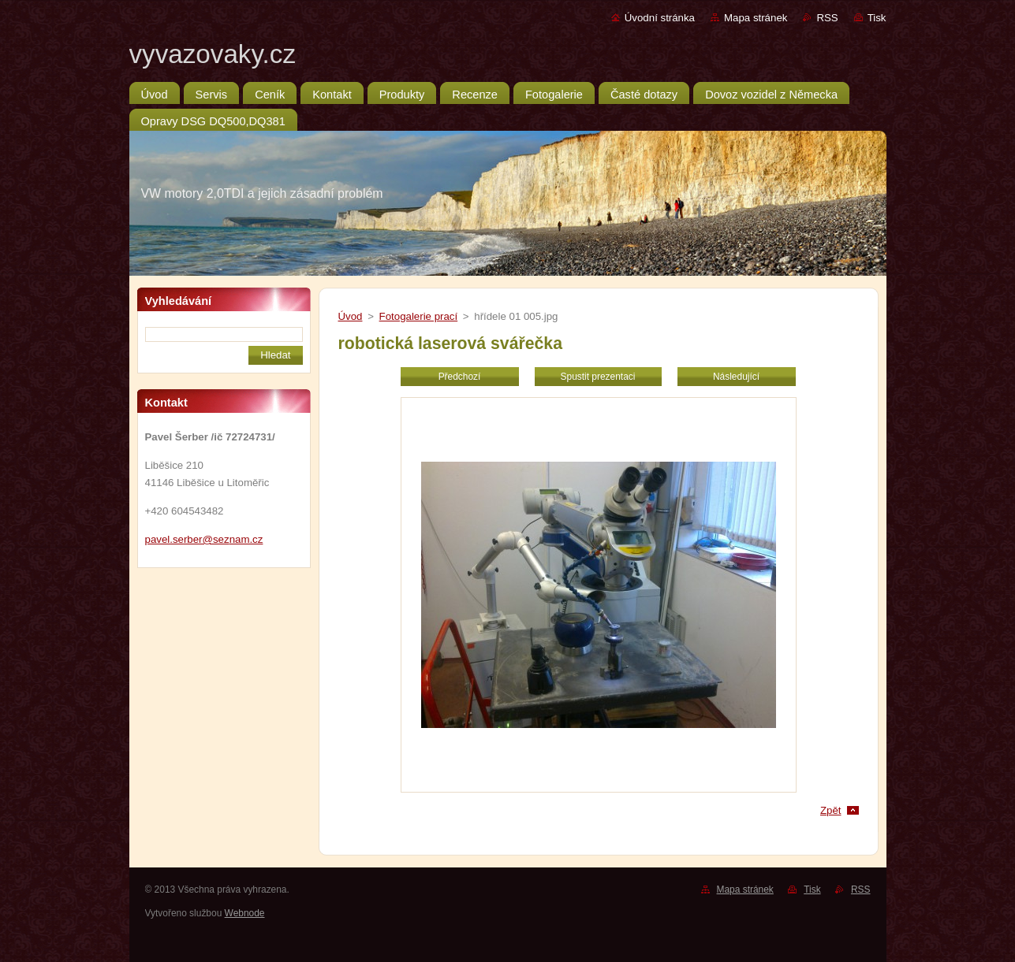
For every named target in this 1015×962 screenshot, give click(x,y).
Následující (736, 376)
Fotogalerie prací (418, 316)
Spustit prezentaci (598, 376)
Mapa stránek (755, 18)
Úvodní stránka (660, 18)
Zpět (830, 810)
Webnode (245, 913)
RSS (827, 18)
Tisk (877, 18)
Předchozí (459, 376)
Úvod (350, 316)
